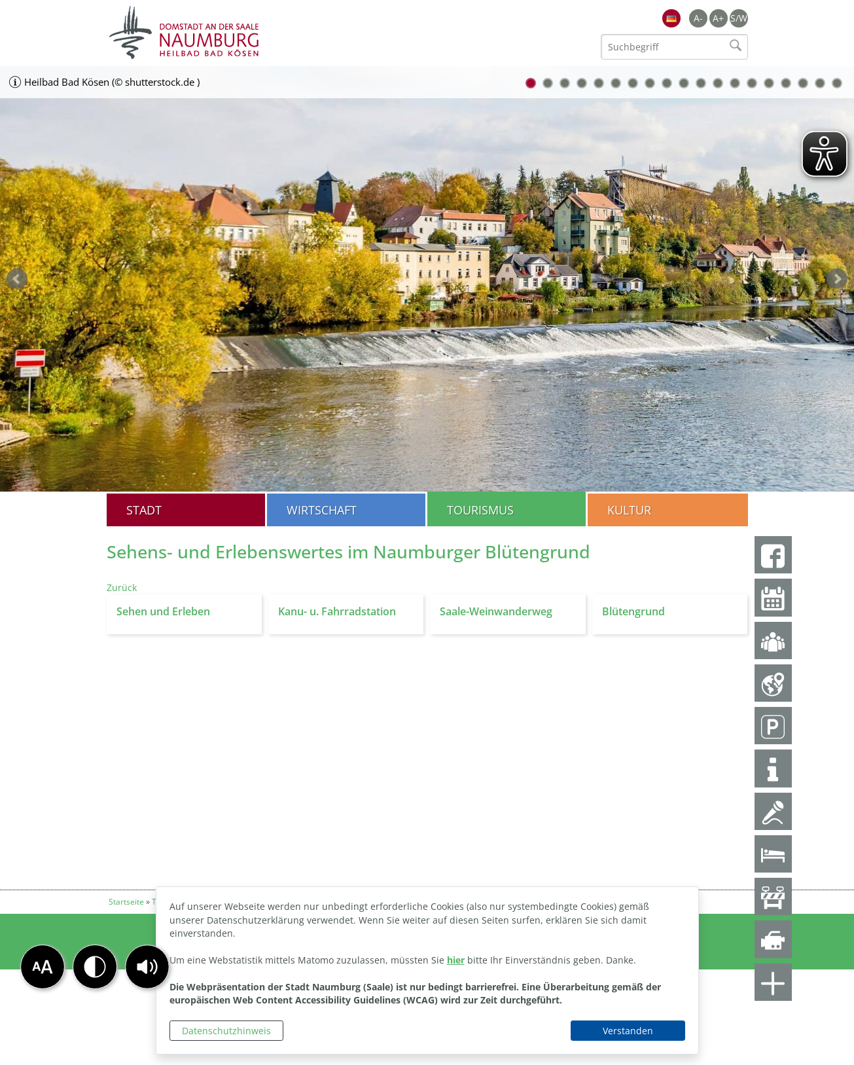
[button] (147, 967)
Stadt (144, 510)
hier (456, 960)
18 (820, 83)
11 (701, 83)
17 (803, 83)
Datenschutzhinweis (226, 1030)
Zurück (122, 587)
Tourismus (480, 510)
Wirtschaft (322, 510)
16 (786, 83)
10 (684, 83)
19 (837, 83)
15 (769, 83)
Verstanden (628, 1030)
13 (735, 83)
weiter (837, 278)
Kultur (629, 510)
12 (718, 83)
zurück (17, 278)
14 (752, 83)
